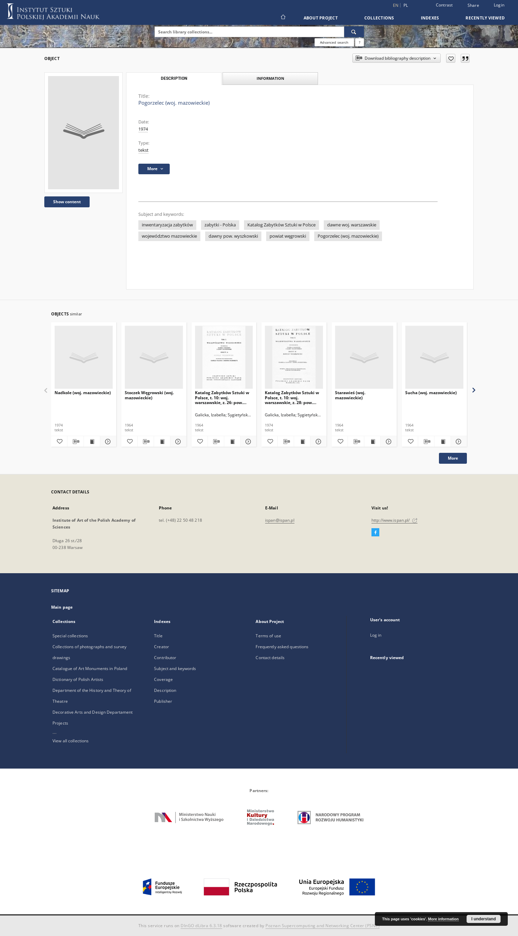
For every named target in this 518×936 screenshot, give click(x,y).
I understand (483, 919)
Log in (376, 635)
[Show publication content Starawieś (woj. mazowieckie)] (372, 441)
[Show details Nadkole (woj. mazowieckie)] (107, 441)
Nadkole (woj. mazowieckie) (83, 393)
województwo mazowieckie (169, 236)
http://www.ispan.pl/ (394, 520)
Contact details (270, 657)
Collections (379, 18)
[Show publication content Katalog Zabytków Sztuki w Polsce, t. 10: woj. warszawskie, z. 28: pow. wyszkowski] (302, 441)
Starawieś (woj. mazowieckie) (350, 395)
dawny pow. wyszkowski (233, 236)
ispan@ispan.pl (279, 520)
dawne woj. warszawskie (351, 225)
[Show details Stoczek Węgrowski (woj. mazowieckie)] (177, 441)
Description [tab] (174, 78)
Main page (62, 607)
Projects (60, 723)
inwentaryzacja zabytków (167, 225)
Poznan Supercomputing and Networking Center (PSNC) (322, 925)
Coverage (163, 679)
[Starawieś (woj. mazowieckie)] (364, 357)
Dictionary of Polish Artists (77, 679)
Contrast (444, 5)
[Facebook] (375, 533)
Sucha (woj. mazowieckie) (431, 393)
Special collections (70, 636)
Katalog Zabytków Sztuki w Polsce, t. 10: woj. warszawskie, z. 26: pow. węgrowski (222, 397)
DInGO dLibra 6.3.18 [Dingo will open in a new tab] (201, 925)
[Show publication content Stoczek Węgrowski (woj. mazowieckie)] (162, 441)
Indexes (430, 18)
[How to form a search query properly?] (359, 42)
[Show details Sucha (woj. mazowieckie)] (458, 441)
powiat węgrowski (288, 236)
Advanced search (334, 42)
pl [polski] (405, 5)
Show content (67, 202)
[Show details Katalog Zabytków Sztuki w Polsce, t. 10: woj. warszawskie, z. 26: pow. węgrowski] (248, 441)
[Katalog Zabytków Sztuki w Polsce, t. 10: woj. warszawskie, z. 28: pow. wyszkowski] (294, 357)
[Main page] (282, 17)
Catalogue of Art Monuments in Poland (89, 668)
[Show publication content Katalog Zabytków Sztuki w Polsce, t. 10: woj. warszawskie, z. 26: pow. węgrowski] (232, 441)
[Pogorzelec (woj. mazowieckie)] (83, 132)
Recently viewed (485, 18)
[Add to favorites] (450, 58)
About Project (321, 18)
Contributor (165, 657)
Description (165, 690)
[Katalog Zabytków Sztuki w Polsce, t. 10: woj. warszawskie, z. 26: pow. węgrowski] (224, 357)
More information (443, 919)
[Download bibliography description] (75, 441)
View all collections (70, 741)
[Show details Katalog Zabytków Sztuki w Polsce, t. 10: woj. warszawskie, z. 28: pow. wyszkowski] (317, 441)
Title (158, 636)
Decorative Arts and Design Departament (92, 712)
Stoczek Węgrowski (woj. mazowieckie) (149, 395)
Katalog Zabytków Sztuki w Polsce (281, 225)
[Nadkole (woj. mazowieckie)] (83, 357)
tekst (143, 150)
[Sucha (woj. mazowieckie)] (434, 357)
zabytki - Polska (220, 225)
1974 (143, 129)
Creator (161, 647)
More (453, 458)
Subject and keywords (175, 668)
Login (499, 5)
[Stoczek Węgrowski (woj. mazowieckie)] (154, 357)
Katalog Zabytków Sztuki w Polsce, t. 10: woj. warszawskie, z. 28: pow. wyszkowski (292, 397)
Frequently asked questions (282, 647)
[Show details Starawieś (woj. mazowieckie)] (388, 441)
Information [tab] (270, 78)
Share (473, 5)
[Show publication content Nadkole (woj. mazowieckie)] (92, 441)
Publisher (163, 701)
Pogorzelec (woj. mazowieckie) (348, 236)
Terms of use (268, 636)
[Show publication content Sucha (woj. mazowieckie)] (443, 441)
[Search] (354, 31)
